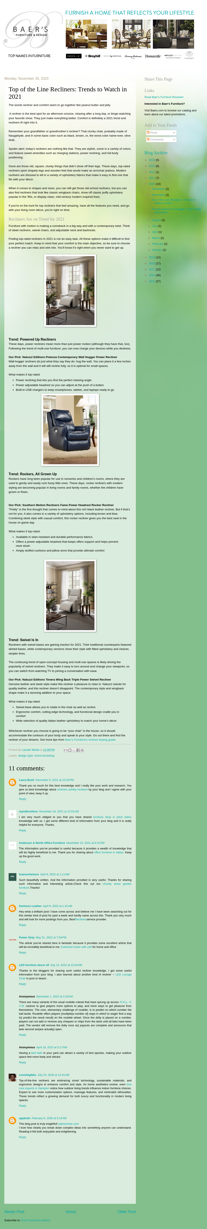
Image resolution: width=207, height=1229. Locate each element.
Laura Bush (26, 780)
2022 (152, 172)
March (156, 238)
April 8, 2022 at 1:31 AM (57, 906)
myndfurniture (28, 811)
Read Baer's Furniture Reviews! (163, 97)
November (159, 194)
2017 (152, 269)
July (155, 225)
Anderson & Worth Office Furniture (42, 842)
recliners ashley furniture (72, 789)
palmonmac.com (68, 1123)
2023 (152, 166)
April (155, 232)
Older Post (127, 1212)
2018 (152, 263)
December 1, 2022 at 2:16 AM (54, 996)
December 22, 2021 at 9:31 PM (85, 842)
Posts (152, 132)
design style (25, 755)
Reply (22, 799)
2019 (152, 257)
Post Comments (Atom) (35, 1220)
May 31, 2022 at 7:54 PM (51, 937)
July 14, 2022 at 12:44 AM (66, 965)
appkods (24, 1118)
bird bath (36, 1053)
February (158, 243)
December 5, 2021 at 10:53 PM (55, 780)
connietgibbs (27, 1074)
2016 (152, 275)
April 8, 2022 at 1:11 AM (54, 874)
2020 (152, 183)
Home (71, 1212)
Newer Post (14, 1212)
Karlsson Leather (30, 906)
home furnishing (44, 755)
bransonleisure (29, 874)
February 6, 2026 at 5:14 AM (49, 1118)
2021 (152, 177)
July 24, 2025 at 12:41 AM (53, 1074)
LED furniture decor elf (34, 965)
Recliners (81, 919)
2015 (152, 281)
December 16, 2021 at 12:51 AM (59, 811)
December (159, 188)
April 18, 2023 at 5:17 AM (51, 1047)
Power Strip (26, 937)
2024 (152, 160)
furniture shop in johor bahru (112, 817)
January (157, 249)
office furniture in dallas (108, 852)
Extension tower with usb (76, 947)
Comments (155, 139)
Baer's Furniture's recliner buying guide (90, 739)
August (157, 220)
